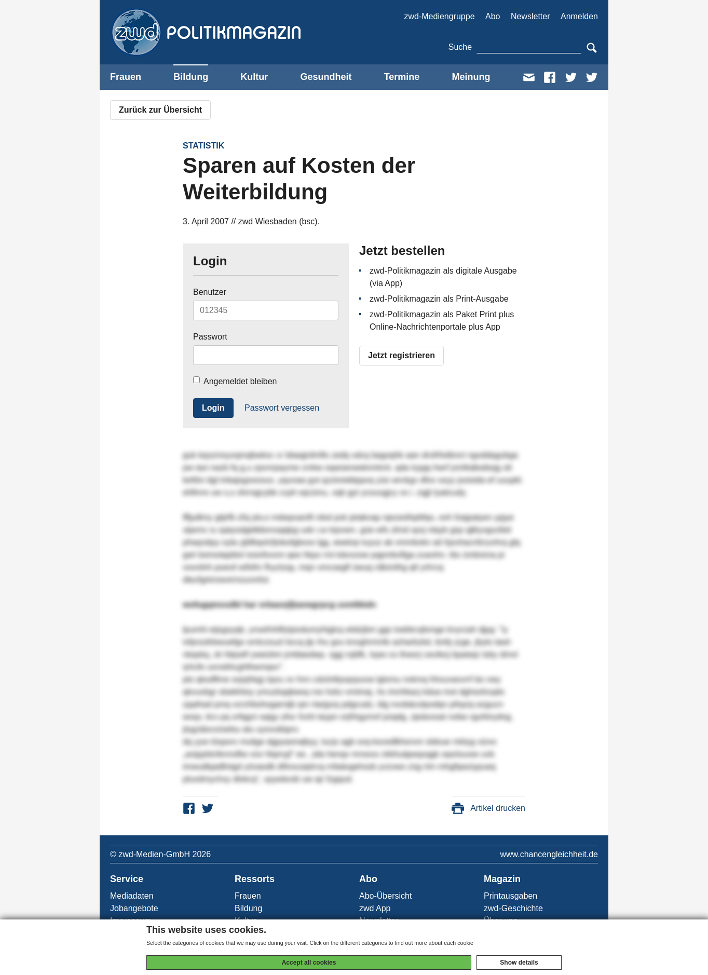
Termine (402, 77)
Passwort (210, 336)
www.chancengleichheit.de (549, 854)
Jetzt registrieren (401, 355)
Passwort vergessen (281, 407)
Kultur (254, 77)
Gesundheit (325, 77)
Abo (492, 16)
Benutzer (209, 292)
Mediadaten (132, 895)
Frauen (125, 77)
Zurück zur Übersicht (160, 109)
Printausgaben (510, 895)
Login (213, 407)
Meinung (471, 77)
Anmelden (579, 16)
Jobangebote (134, 908)
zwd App (374, 908)
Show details (519, 962)
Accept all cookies (309, 962)
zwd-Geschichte (513, 908)
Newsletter (530, 16)
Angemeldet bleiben (235, 381)
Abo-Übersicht (385, 895)
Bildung (190, 77)
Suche (460, 47)
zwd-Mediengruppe (439, 16)
